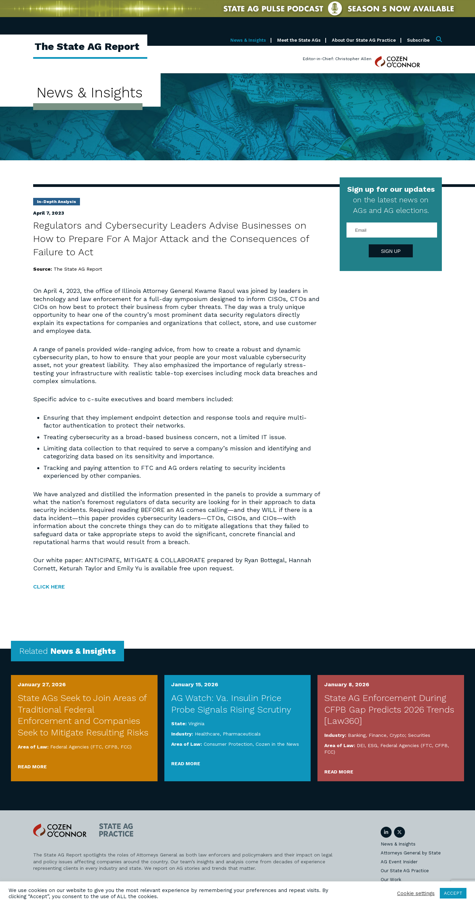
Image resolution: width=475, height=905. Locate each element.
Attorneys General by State (411, 852)
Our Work (391, 879)
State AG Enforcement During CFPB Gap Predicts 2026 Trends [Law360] (389, 709)
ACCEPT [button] (453, 893)
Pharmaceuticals (242, 734)
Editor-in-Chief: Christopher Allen (337, 58)
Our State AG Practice (405, 870)
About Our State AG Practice (364, 40)
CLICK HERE (52, 586)
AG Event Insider (399, 861)
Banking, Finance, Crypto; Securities (389, 735)
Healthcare (207, 734)
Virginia (196, 723)
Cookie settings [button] (416, 893)
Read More (32, 766)
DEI (361, 745)
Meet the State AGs (299, 40)
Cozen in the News (277, 743)
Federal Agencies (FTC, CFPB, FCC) (91, 746)
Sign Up (391, 251)
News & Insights (248, 40)
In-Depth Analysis (56, 201)
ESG (372, 745)
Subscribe (418, 40)
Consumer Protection (228, 743)
